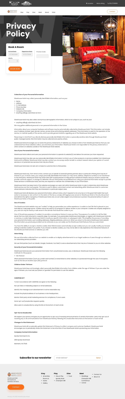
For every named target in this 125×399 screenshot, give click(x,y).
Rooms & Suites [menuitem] (46, 378)
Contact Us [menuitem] (97, 372)
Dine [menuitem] (33, 10)
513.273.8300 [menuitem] (113, 3)
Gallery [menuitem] (45, 381)
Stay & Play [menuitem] (59, 374)
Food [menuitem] (70, 374)
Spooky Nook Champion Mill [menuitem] (60, 378)
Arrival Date (12, 49)
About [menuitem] (47, 10)
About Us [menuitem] (97, 375)
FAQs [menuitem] (53, 10)
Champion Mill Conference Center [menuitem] (86, 379)
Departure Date (27, 49)
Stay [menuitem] (22, 10)
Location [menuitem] (90, 3)
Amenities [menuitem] (46, 374)
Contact (112, 10)
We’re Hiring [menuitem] (100, 3)
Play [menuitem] (28, 10)
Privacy (10, 395)
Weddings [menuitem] (84, 374)
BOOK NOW (15, 67)
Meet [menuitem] (40, 10)
